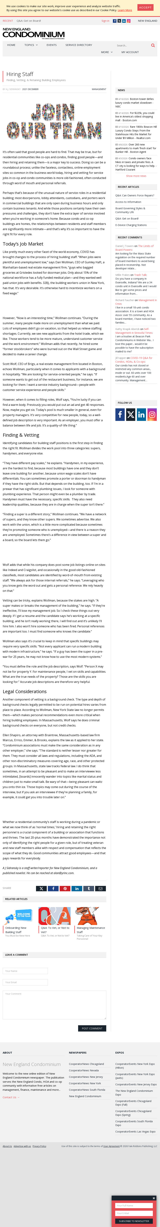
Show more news (136, 176)
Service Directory (79, 45)
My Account (130, 52)
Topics (29, 45)
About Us (7, 1146)
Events (52, 45)
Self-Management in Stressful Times (133, 330)
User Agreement (111, 1146)
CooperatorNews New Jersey (86, 1077)
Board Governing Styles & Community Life (130, 210)
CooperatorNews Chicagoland (86, 1064)
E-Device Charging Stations (131, 225)
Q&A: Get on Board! (29, 20)
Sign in (105, 20)
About (7, 1052)
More (105, 52)
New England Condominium (85, 1096)
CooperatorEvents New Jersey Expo (136, 1084)
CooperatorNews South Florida (87, 1089)
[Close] (145, 7)
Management (99, 89)
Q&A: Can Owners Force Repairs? (134, 195)
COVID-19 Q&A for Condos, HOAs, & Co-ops (133, 359)
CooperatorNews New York (85, 1083)
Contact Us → (11, 1097)
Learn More (125, 10)
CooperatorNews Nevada (84, 1070)
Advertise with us (22, 1146)
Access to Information (128, 202)
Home (11, 45)
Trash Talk (140, 275)
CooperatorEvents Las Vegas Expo (135, 1131)
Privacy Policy (39, 1146)
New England (147, 20)
